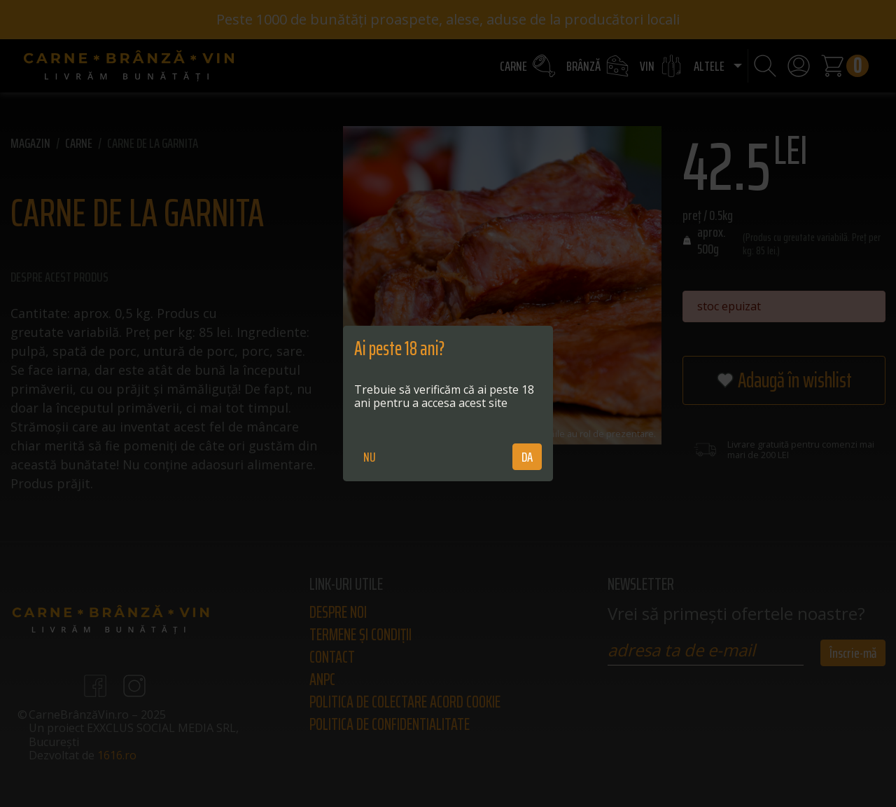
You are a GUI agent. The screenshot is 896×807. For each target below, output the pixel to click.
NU (369, 457)
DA (527, 457)
